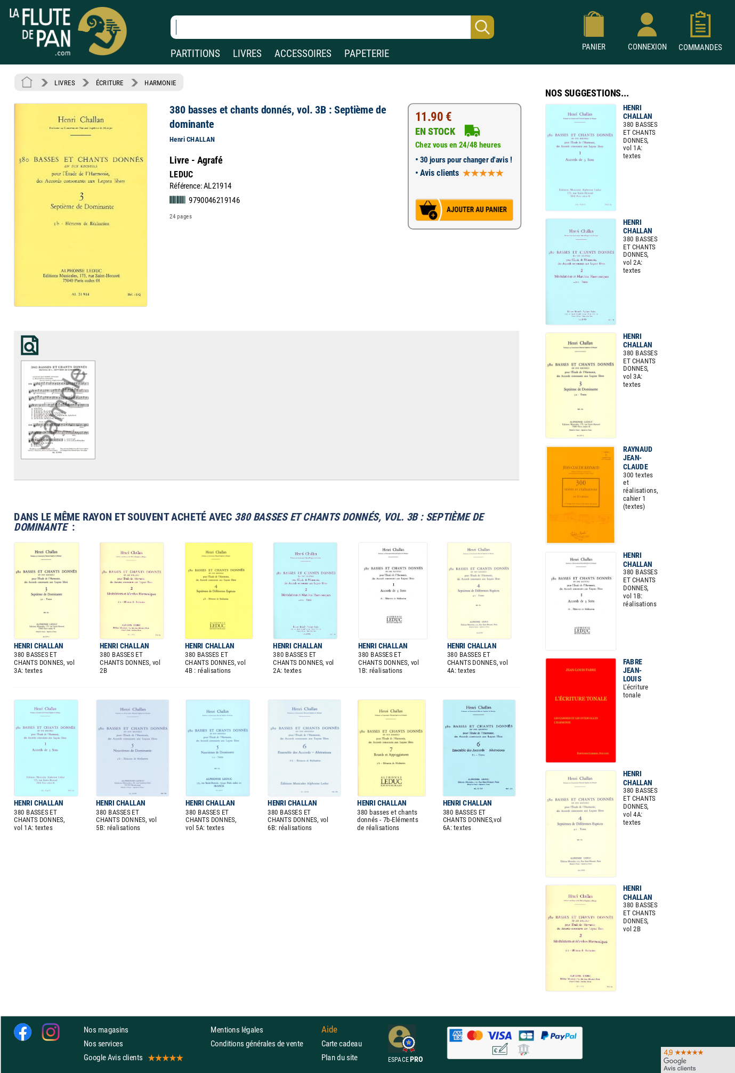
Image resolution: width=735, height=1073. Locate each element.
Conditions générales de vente (264, 1043)
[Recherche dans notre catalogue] (332, 27)
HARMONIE (160, 82)
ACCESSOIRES (303, 53)
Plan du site (339, 1057)
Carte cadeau (341, 1043)
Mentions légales (237, 1029)
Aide (329, 1029)
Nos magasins (106, 1029)
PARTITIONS (195, 53)
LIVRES (247, 53)
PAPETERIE (366, 53)
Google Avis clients (133, 1057)
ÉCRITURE (110, 82)
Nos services (103, 1043)
